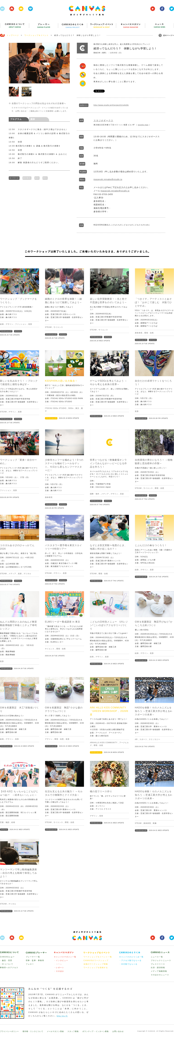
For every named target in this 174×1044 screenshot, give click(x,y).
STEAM (48, 327)
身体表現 (138, 333)
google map (143, 125)
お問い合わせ (118, 1031)
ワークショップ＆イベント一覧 (98, 957)
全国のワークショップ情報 (96, 964)
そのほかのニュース (160, 975)
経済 (37, 178)
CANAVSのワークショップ (96, 960)
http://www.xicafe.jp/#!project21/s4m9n (111, 105)
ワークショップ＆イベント (36, 35)
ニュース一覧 (157, 957)
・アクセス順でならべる (130, 960)
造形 (30, 324)
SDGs (71, 408)
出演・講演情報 (158, 968)
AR (136, 739)
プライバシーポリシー (9, 1031)
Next (66, 63)
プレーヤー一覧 (33, 957)
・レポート (59, 968)
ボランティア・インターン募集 (95, 1031)
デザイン (9, 324)
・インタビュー (61, 960)
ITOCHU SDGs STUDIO (55, 408)
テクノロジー (154, 739)
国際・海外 (94, 494)
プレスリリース (158, 964)
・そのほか (59, 971)
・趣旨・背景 (6, 960)
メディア (105, 494)
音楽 (122, 494)
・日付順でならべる (128, 964)
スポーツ (143, 739)
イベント (18, 331)
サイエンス (58, 327)
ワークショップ (6, 331)
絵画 (2, 324)
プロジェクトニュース (161, 960)
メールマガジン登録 (55, 1031)
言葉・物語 (4, 822)
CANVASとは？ (7, 957)
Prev (12, 63)
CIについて (62, 1016)
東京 (45, 178)
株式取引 (27, 178)
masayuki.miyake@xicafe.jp (108, 179)
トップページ (13, 35)
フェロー (30, 964)
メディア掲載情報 (159, 971)
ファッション (20, 324)
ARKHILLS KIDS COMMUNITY (103, 743)
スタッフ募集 (73, 1031)
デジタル (27, 574)
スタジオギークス (103, 120)
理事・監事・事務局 (35, 960)
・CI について (6, 964)
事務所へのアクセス (9, 968)
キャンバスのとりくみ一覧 (131, 957)
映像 (155, 823)
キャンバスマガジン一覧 (65, 957)
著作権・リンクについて (32, 1031)
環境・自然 (149, 333)
